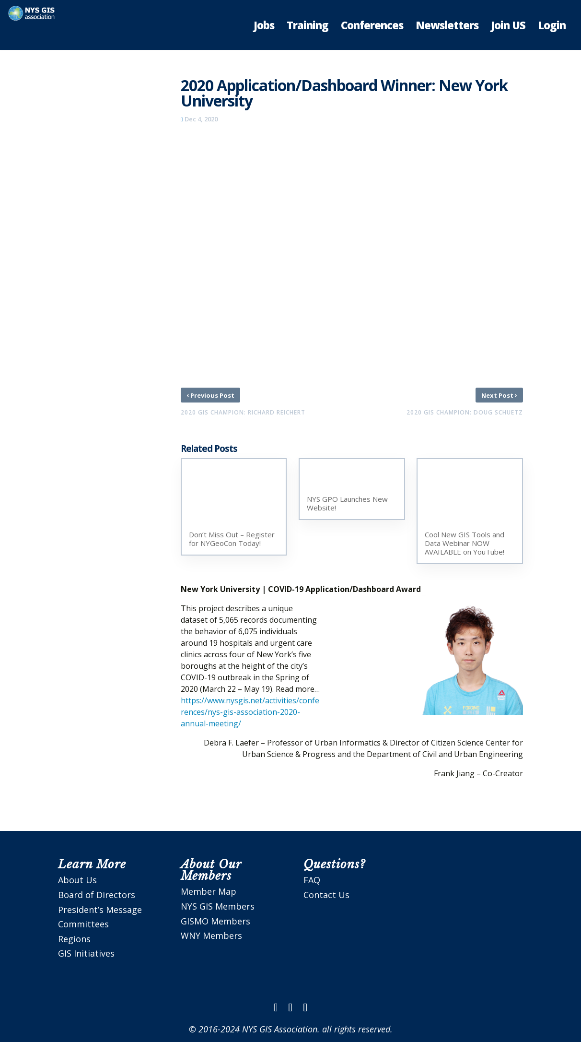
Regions (74, 939)
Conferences (372, 27)
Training (307, 27)
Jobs (264, 27)
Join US (508, 27)
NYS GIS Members (218, 906)
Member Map (208, 891)
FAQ (311, 880)
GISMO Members (215, 921)
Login (552, 27)
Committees (83, 924)
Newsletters (447, 27)
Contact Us (326, 894)
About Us (77, 880)
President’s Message (100, 909)
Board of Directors (96, 894)
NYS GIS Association (279, 1029)
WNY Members (211, 935)
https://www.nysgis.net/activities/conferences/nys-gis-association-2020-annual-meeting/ (250, 712)
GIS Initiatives (86, 953)
